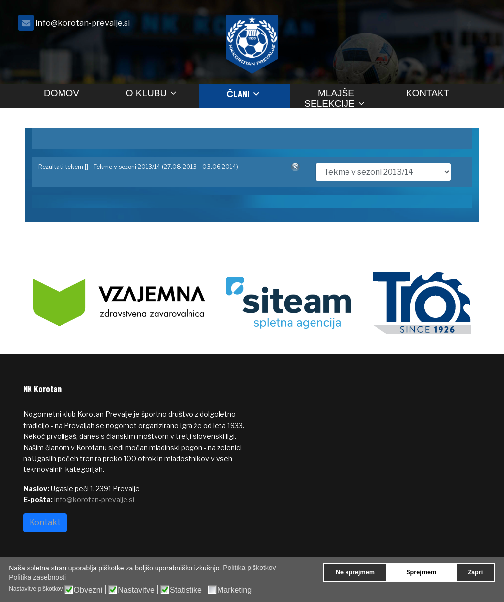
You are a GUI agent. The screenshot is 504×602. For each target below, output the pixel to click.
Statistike (186, 590)
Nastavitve (136, 590)
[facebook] (468, 25)
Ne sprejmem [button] (355, 572)
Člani (238, 93)
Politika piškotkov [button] (249, 567)
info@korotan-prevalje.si (82, 23)
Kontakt (427, 93)
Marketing (234, 590)
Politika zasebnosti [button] (37, 577)
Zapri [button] (475, 572)
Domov (61, 93)
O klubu (146, 93)
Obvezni (88, 590)
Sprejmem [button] (421, 572)
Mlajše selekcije (329, 98)
